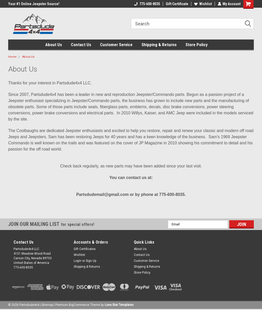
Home (12, 56)
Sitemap (47, 305)
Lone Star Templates (119, 305)
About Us (53, 44)
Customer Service (116, 44)
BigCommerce (79, 305)
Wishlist (203, 4)
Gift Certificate (177, 4)
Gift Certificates (85, 249)
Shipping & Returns (159, 44)
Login (77, 261)
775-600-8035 (147, 4)
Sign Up (91, 261)
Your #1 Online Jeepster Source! (33, 4)
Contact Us (81, 44)
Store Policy (196, 44)
